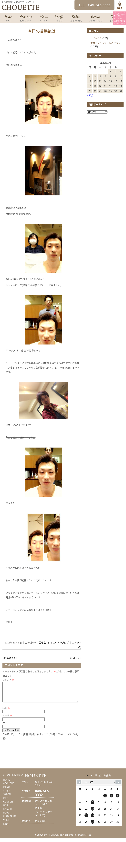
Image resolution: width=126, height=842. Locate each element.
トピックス (96, 38)
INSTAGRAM (9, 820)
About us (26, 18)
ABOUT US (8, 787)
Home (8, 18)
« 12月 (90, 95)
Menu (44, 18)
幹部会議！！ (11, 657)
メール (7, 719)
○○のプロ (75, 657)
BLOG (6, 816)
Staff (59, 18)
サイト (5, 726)
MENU (6, 791)
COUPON (8, 805)
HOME (6, 783)
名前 (6, 711)
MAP (5, 802)
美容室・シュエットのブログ (54, 642)
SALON (7, 798)
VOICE (6, 823)
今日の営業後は (42, 31)
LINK (5, 827)
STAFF (6, 794)
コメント (8, 679)
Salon (76, 18)
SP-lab (87, 838)
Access (96, 18)
